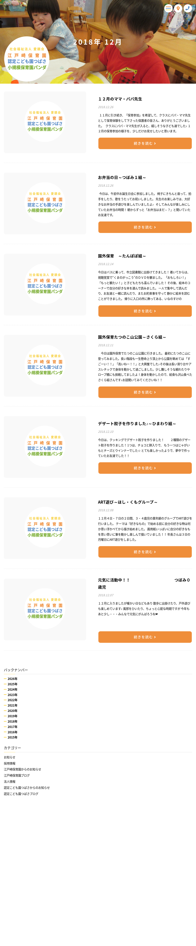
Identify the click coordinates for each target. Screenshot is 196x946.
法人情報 (9, 781)
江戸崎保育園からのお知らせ (22, 769)
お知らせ (9, 757)
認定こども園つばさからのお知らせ (27, 787)
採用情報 (9, 763)
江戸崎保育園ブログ (17, 775)
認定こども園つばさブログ (21, 794)
